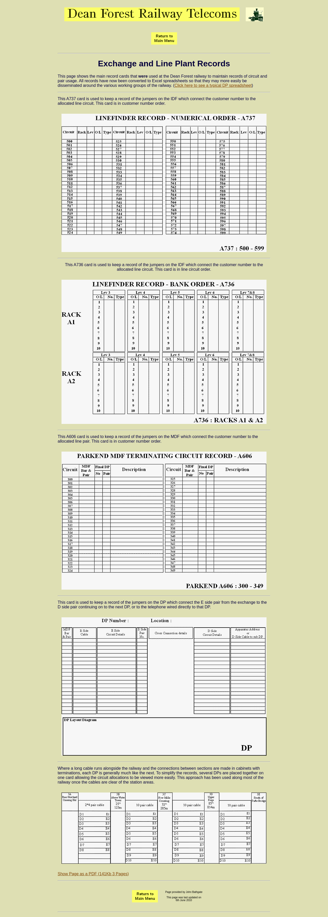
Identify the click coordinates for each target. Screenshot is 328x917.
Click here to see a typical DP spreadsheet (213, 85)
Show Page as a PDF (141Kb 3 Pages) (93, 874)
